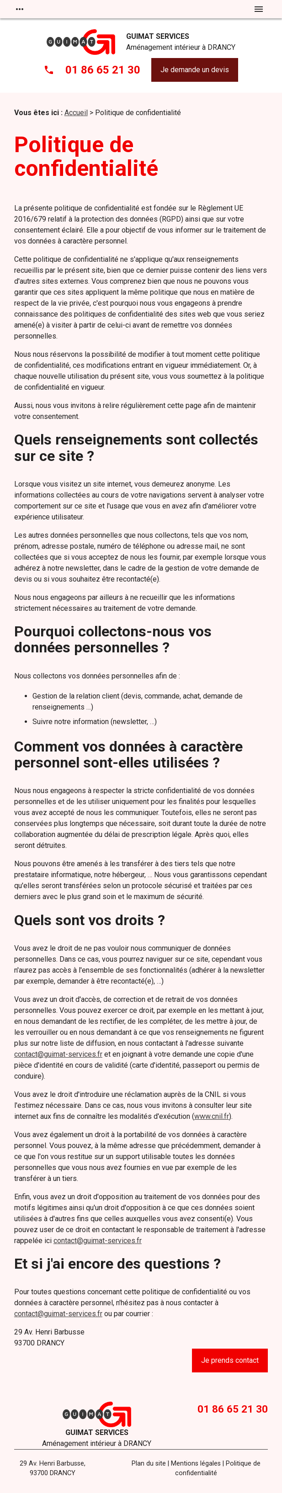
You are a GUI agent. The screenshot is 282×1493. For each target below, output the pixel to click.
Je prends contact (230, 1360)
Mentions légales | (197, 1463)
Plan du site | (150, 1463)
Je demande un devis (194, 69)
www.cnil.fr (211, 1116)
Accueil (76, 112)
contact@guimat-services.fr (58, 1054)
